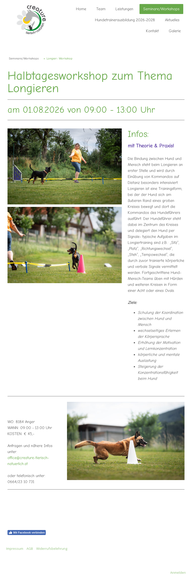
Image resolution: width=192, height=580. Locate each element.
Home (81, 9)
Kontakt (152, 31)
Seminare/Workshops (161, 9)
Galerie (175, 31)
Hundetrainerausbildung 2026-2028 (125, 20)
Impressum (14, 548)
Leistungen (124, 9)
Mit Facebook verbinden (26, 533)
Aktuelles (172, 20)
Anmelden (178, 572)
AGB (29, 548)
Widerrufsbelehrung (51, 548)
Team (101, 9)
